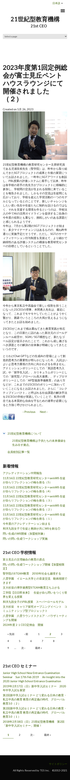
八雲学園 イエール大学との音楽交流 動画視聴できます (35, 580)
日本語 (56, 3)
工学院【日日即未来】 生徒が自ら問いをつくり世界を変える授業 (35, 594)
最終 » (38, 647)
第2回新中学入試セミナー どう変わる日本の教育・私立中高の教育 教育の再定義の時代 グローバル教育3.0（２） (35, 699)
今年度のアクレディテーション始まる (26, 523)
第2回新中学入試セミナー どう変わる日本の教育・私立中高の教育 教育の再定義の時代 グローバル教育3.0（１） (35, 712)
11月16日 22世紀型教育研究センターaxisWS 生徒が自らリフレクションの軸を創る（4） (34, 489)
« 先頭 (10, 634)
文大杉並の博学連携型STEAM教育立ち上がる (31, 587)
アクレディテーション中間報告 (22, 473)
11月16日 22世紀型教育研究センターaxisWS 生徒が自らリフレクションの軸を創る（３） (34, 498)
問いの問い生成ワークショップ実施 (25, 538)
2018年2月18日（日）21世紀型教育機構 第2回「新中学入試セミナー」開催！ (33, 723)
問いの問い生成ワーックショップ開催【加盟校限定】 (33, 566)
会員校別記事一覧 (18, 452)
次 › (23, 647)
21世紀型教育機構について (24, 433)
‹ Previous (29, 411)
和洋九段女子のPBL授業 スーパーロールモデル (33, 601)
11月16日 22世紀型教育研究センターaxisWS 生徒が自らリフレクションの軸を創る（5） (34, 480)
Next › (43, 411)
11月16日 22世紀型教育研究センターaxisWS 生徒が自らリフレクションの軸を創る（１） (34, 516)
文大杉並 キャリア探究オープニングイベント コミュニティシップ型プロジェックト (35, 608)
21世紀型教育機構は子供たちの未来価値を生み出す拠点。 (39, 443)
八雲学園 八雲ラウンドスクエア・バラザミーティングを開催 (35, 618)
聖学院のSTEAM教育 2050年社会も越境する (32, 573)
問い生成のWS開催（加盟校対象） (24, 533)
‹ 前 (26, 634)
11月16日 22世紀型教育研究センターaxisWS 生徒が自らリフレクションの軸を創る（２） (34, 507)
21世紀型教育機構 (35, 19)
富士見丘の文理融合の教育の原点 (24, 559)
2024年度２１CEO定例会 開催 (23, 624)
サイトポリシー (58, 763)
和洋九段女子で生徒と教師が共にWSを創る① (31, 528)
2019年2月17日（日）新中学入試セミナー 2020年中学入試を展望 (34, 688)
